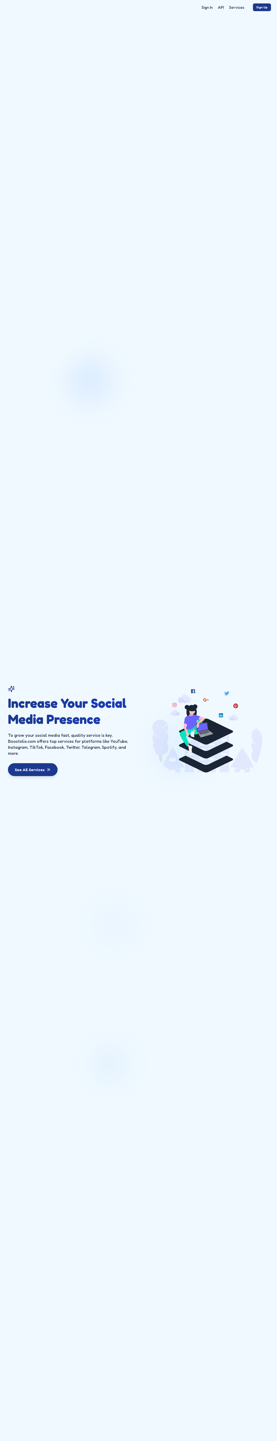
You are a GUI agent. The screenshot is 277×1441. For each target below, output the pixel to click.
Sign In (207, 7)
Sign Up (262, 7)
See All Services (33, 769)
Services (236, 7)
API (221, 7)
